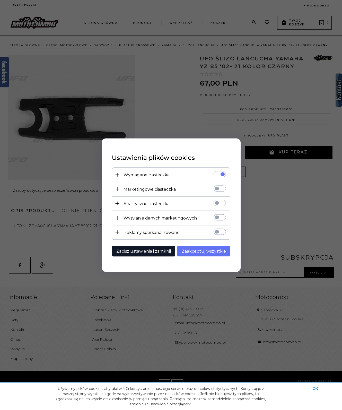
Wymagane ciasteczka (147, 174)
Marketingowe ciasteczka (150, 189)
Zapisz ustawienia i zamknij (143, 251)
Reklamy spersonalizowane (152, 232)
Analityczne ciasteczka (147, 203)
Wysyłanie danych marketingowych (160, 217)
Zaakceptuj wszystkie (204, 251)
